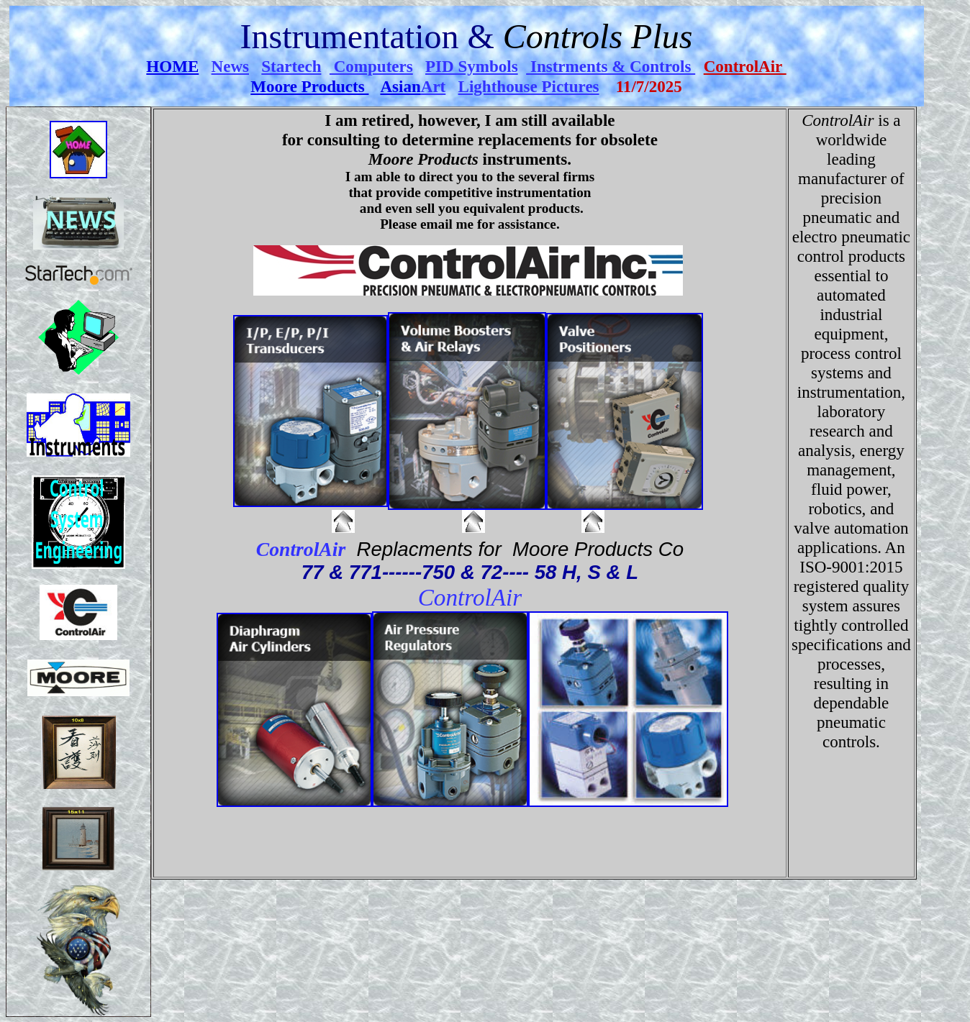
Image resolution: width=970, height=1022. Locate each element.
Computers (371, 66)
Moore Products (309, 86)
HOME (172, 66)
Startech (291, 66)
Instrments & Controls (612, 66)
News (230, 66)
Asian (400, 86)
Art (433, 86)
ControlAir (745, 66)
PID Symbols (471, 66)
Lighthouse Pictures (528, 86)
